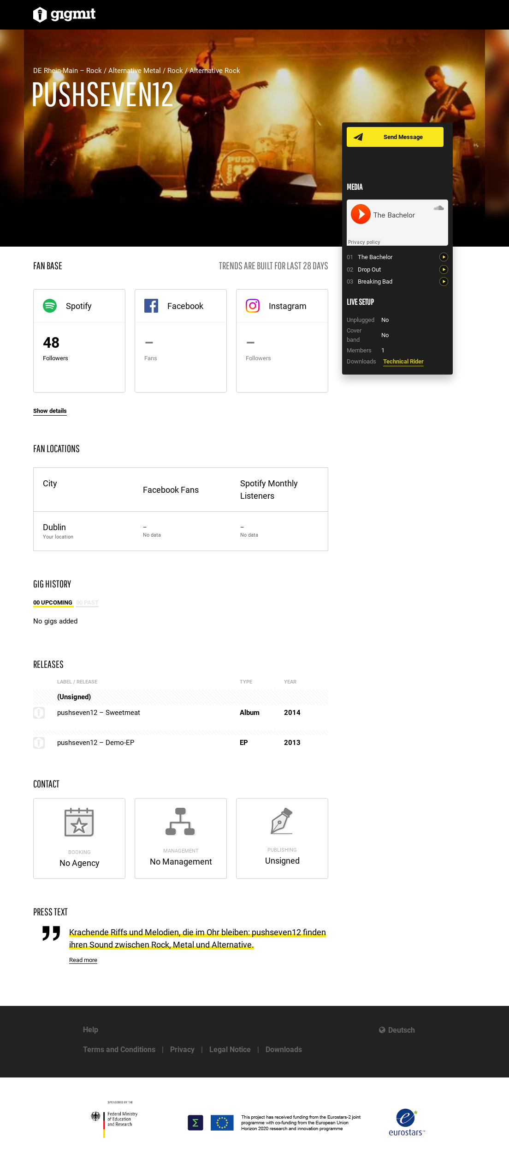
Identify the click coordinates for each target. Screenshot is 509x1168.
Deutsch (401, 1030)
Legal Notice (230, 1049)
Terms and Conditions (119, 1049)
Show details (50, 410)
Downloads (284, 1049)
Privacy (182, 1049)
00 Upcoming (53, 602)
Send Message (403, 136)
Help (90, 1029)
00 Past (87, 602)
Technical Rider (403, 361)
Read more (83, 959)
